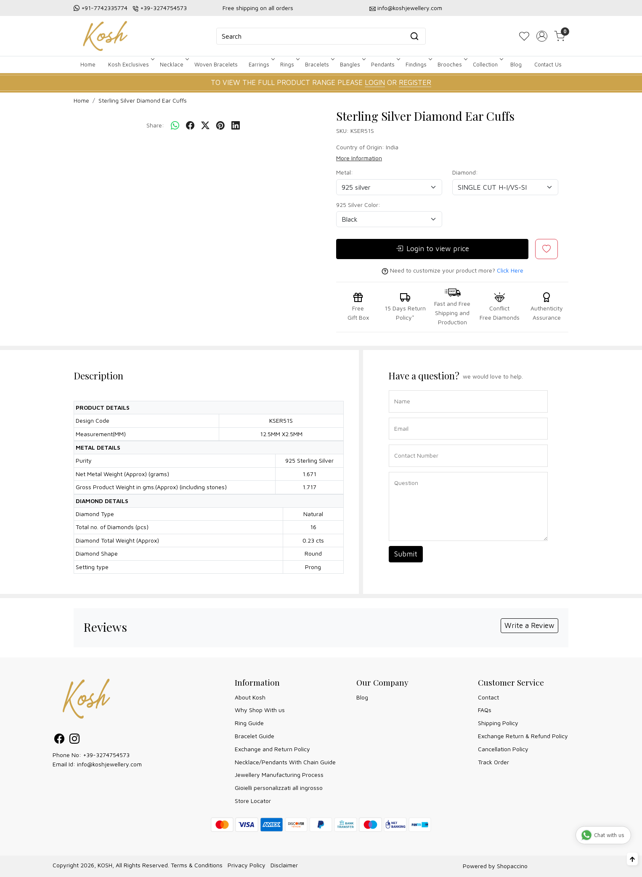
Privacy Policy (246, 865)
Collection (487, 64)
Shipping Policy (498, 722)
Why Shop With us (260, 709)
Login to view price (432, 249)
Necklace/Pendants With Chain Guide (285, 762)
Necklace (174, 64)
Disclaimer (284, 865)
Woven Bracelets (216, 64)
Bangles (352, 64)
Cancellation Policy (503, 748)
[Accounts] (542, 36)
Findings (418, 64)
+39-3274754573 (163, 7)
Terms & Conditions (197, 865)
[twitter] (205, 126)
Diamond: (465, 172)
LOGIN (375, 82)
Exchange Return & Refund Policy (523, 735)
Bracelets (319, 64)
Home (88, 64)
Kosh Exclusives (130, 64)
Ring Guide (249, 722)
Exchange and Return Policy (272, 748)
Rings (289, 64)
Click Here (510, 270)
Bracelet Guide (254, 735)
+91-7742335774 (104, 7)
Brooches (452, 64)
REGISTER (415, 82)
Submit (405, 554)
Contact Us (548, 64)
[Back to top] (632, 859)
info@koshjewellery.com (409, 7)
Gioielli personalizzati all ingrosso (279, 787)
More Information (359, 158)
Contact (488, 697)
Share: (155, 125)
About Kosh (250, 697)
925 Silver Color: (358, 204)
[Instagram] (74, 740)
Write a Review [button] (529, 625)
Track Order (493, 762)
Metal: (344, 172)
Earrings (261, 64)
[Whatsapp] (175, 126)
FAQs (484, 709)
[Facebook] (59, 740)
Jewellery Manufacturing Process (279, 774)
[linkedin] (235, 126)
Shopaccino (512, 865)
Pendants (385, 64)
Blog (516, 64)
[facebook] (190, 126)
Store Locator (253, 800)
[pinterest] (220, 126)
